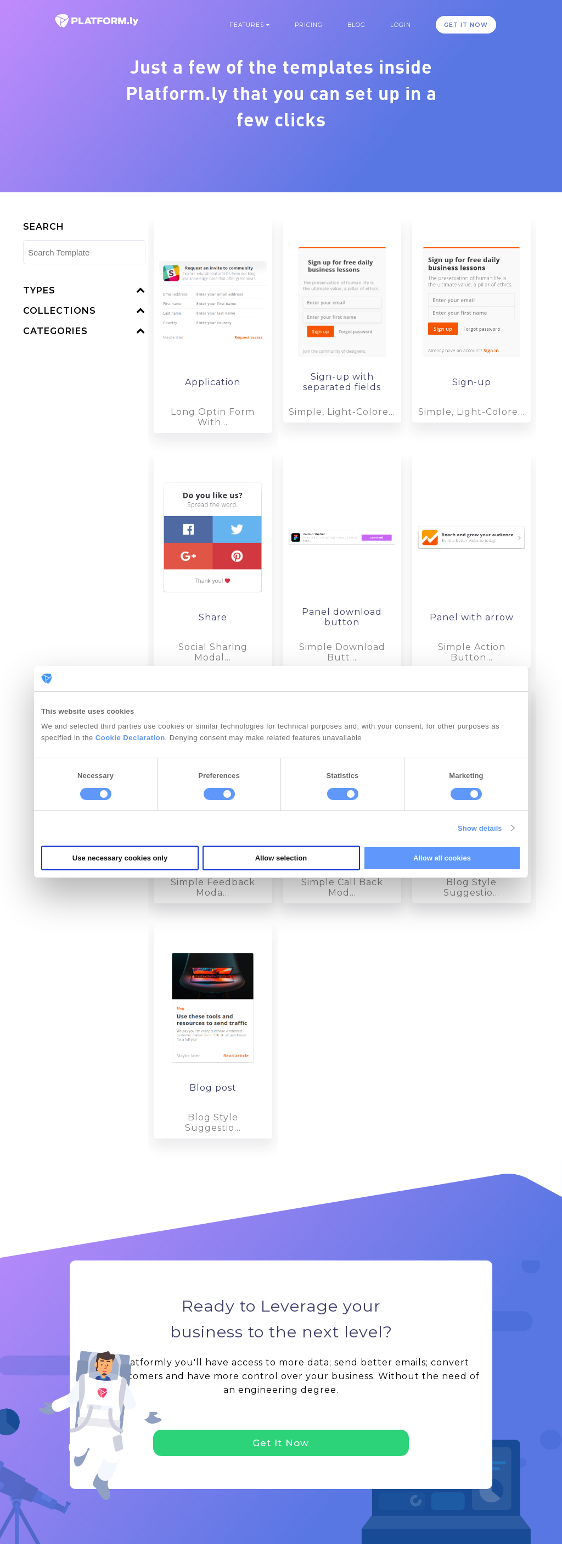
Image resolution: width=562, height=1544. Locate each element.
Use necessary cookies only (119, 858)
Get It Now (280, 1442)
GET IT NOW (466, 25)
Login (400, 25)
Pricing (309, 25)
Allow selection (281, 858)
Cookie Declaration (130, 738)
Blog (356, 25)
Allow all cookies (442, 858)
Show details (480, 828)
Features (249, 25)
